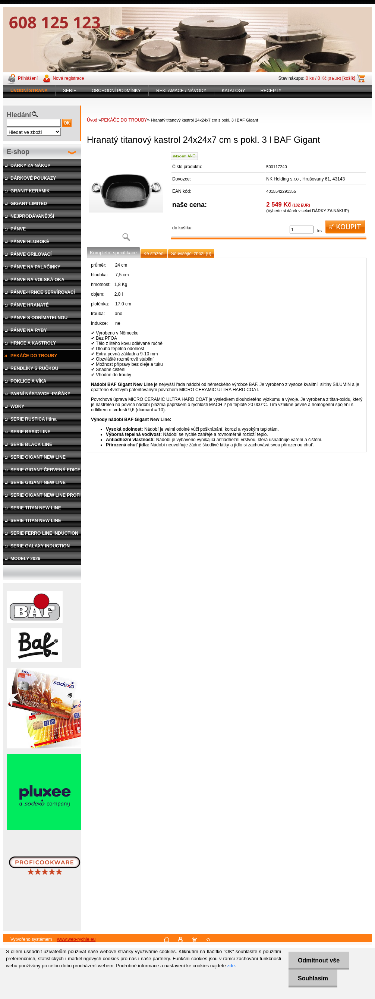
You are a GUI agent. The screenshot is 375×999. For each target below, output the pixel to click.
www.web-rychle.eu (76, 939)
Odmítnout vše (319, 960)
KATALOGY (233, 90)
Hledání (19, 115)
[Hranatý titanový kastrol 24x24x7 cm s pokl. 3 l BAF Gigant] (126, 199)
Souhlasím (313, 978)
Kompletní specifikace (113, 252)
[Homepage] (29, 90)
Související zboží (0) (191, 253)
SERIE (69, 90)
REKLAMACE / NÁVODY (181, 90)
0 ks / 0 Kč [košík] (330, 78)
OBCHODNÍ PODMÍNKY (116, 90)
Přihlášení (28, 78)
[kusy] (301, 229)
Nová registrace (68, 78)
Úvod (92, 120)
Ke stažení (154, 253)
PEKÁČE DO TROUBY (124, 120)
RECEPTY (271, 90)
